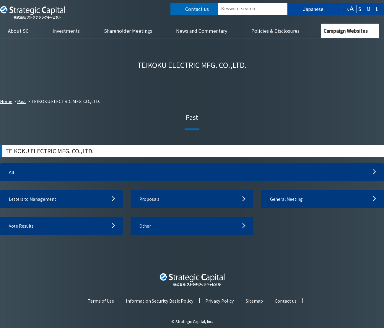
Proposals (150, 200)
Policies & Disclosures (275, 30)
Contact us (286, 301)
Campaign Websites (345, 30)
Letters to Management (35, 200)
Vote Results (23, 228)
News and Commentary (201, 30)
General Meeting (288, 200)
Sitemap (254, 301)
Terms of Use (101, 301)
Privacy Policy (219, 301)
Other (145, 228)
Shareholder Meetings (128, 30)
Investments (66, 30)
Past (21, 101)
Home (6, 101)
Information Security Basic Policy (159, 301)
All (11, 172)
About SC (18, 30)
